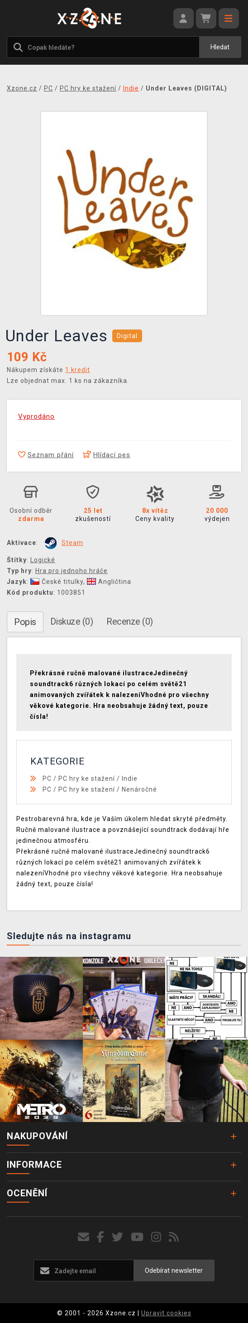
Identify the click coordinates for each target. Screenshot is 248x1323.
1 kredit (77, 369)
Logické (42, 560)
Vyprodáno (36, 416)
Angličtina (109, 581)
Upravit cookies (166, 1313)
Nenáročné (139, 789)
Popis (25, 621)
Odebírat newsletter (174, 1270)
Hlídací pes (106, 455)
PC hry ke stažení (86, 778)
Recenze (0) (129, 621)
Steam (72, 542)
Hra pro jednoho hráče (71, 570)
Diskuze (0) (71, 621)
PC (47, 778)
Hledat (219, 47)
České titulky (56, 581)
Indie (130, 778)
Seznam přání (46, 455)
